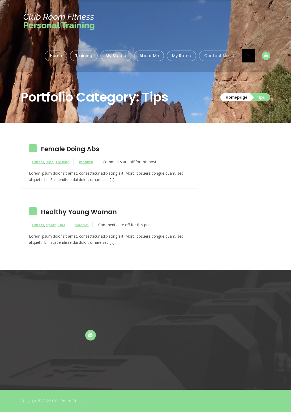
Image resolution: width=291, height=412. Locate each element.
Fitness (41, 162)
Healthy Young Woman (79, 212)
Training (65, 162)
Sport (53, 225)
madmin (91, 162)
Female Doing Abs (70, 149)
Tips (52, 162)
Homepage (236, 97)
